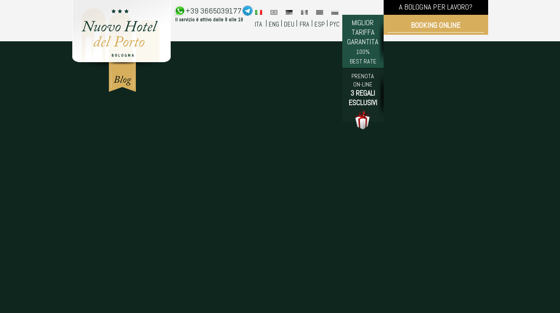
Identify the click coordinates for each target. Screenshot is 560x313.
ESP (319, 24)
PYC (335, 24)
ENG (274, 24)
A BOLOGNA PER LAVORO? (435, 7)
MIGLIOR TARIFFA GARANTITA (362, 41)
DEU (289, 24)
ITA (258, 24)
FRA (304, 24)
